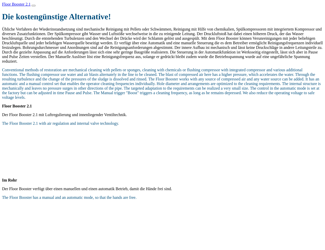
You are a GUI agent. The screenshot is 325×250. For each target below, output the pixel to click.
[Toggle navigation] (34, 5)
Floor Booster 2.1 (16, 4)
